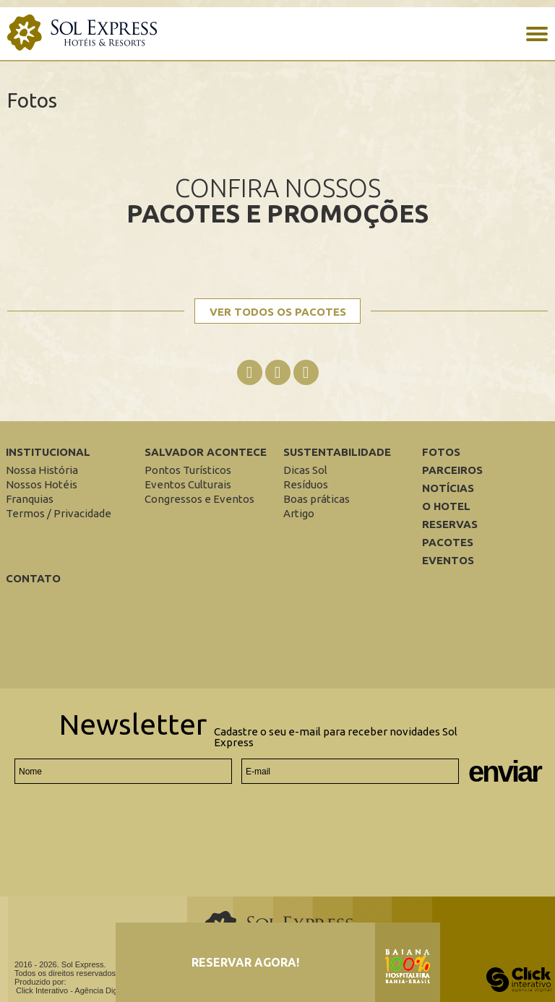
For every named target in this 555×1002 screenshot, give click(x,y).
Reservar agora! (245, 962)
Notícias (448, 488)
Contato (33, 578)
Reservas (450, 524)
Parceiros (452, 470)
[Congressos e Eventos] (199, 499)
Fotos (441, 452)
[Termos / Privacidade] (58, 513)
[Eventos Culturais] (188, 484)
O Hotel (446, 506)
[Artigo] (298, 513)
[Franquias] (29, 499)
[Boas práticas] (316, 499)
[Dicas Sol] (305, 470)
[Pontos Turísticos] (188, 470)
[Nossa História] (42, 470)
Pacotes (447, 542)
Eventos (448, 560)
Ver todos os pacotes (278, 312)
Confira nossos (277, 199)
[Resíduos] (305, 484)
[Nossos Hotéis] (41, 484)
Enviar (504, 772)
